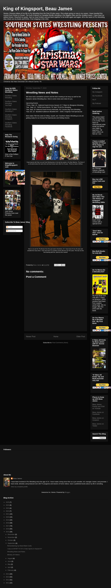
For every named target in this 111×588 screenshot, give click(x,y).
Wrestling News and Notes (16, 552)
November (11, 537)
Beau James (17, 478)
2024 (8, 505)
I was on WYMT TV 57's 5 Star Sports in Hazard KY (24, 549)
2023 (8, 508)
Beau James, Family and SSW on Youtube (98, 406)
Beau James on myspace (98, 419)
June (9, 561)
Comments (11, 231)
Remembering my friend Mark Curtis (19, 546)
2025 (8, 502)
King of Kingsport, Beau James (37, 8)
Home (55, 337)
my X (94, 99)
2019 (8, 520)
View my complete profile (19, 487)
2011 (8, 583)
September (11, 543)
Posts (9, 227)
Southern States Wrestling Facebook (11, 125)
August (10, 558)
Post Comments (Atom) (60, 342)
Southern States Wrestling (11, 97)
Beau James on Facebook (98, 413)
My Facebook (97, 96)
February (11, 570)
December (11, 534)
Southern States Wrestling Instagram (11, 117)
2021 (8, 514)
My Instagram (97, 92)
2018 (8, 523)
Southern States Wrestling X (11, 110)
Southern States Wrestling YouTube (11, 103)
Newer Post (31, 337)
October (11, 540)
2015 (8, 532)
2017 (8, 526)
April (9, 567)
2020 (8, 517)
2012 (8, 580)
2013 (8, 577)
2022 (8, 511)
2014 (8, 574)
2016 (8, 529)
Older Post (80, 337)
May (9, 564)
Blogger (67, 492)
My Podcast (96, 103)
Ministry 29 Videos (13, 555)
